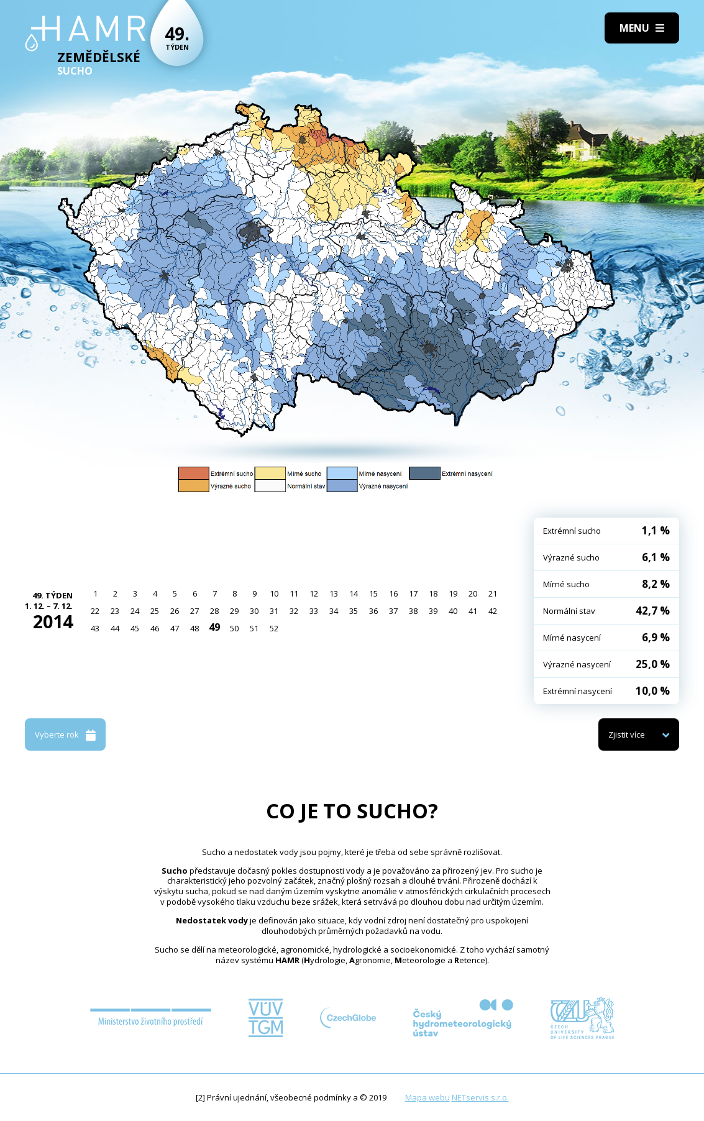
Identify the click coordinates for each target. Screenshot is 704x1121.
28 (214, 610)
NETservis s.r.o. (480, 1097)
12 (313, 593)
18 (433, 593)
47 (174, 628)
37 (393, 610)
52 (274, 628)
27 (194, 610)
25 (154, 610)
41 (473, 610)
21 (492, 593)
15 (373, 593)
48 (194, 628)
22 (95, 610)
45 (134, 628)
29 (234, 610)
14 (353, 593)
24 (134, 610)
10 (274, 593)
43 (95, 628)
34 (333, 610)
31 (274, 610)
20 (473, 593)
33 (313, 610)
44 (115, 628)
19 (453, 593)
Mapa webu (427, 1097)
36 (373, 610)
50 (234, 628)
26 (174, 610)
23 (115, 610)
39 (433, 610)
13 (333, 593)
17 (413, 593)
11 (294, 593)
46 (154, 628)
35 (353, 610)
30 (254, 610)
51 (254, 628)
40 (453, 610)
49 (214, 627)
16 (393, 593)
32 (294, 610)
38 (413, 610)
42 (492, 610)
